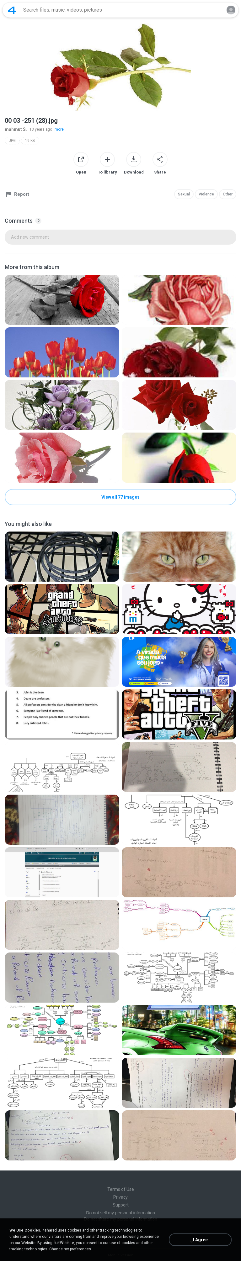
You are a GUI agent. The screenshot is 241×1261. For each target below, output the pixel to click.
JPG (12, 140)
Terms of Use (120, 1189)
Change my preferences (70, 1249)
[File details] (62, 300)
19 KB (30, 140)
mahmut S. (16, 129)
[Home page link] (12, 10)
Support (121, 1204)
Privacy (120, 1197)
